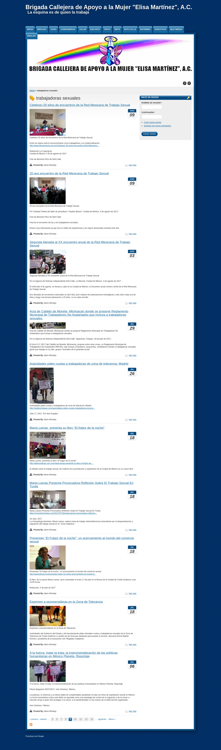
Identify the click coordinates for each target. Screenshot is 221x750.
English (31, 36)
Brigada (41, 29)
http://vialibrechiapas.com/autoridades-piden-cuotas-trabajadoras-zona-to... (62, 408)
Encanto (95, 29)
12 (86, 719)
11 (81, 719)
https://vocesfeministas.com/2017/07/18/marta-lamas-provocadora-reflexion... (63, 513)
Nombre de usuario (151, 103)
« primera (34, 719)
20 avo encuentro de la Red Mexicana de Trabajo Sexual (69, 173)
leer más (132, 165)
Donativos (160, 29)
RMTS (117, 29)
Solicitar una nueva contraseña (157, 126)
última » (112, 719)
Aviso (53, 29)
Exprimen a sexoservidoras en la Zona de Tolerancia (66, 601)
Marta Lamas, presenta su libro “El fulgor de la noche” (67, 427)
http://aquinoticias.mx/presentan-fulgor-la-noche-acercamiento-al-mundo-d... (63, 574)
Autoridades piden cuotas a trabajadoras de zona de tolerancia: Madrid (79, 363)
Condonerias (68, 29)
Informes (145, 29)
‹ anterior (43, 719)
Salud (82, 29)
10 (75, 719)
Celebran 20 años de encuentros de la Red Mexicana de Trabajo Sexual (80, 105)
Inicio (30, 29)
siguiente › (102, 719)
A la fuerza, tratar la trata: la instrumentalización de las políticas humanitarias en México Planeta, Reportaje (74, 654)
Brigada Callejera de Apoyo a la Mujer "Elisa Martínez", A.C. (109, 7)
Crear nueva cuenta (152, 122)
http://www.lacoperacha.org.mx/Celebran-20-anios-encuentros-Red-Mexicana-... (64, 145)
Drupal (41, 736)
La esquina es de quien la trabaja (58, 12)
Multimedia (176, 29)
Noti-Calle (130, 29)
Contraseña (148, 112)
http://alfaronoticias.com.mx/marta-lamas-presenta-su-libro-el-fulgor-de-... (61, 463)
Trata (107, 29)
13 (92, 719)
